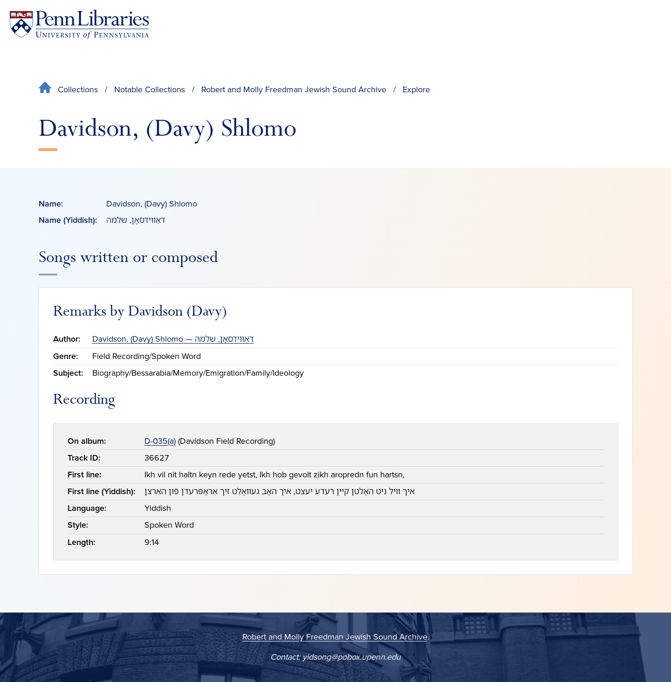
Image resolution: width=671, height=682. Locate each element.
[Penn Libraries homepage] (79, 24)
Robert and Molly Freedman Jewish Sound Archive (293, 89)
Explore (416, 89)
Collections (78, 89)
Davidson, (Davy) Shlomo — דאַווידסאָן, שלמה (173, 339)
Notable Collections (149, 89)
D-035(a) (160, 441)
